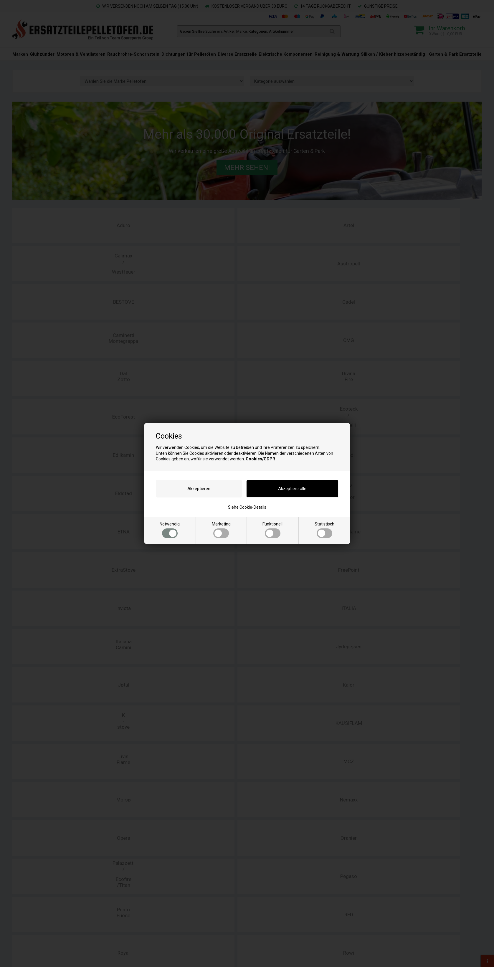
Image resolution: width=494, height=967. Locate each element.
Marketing (221, 530)
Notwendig (170, 530)
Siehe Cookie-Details (247, 507)
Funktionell (272, 530)
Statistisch (324, 530)
